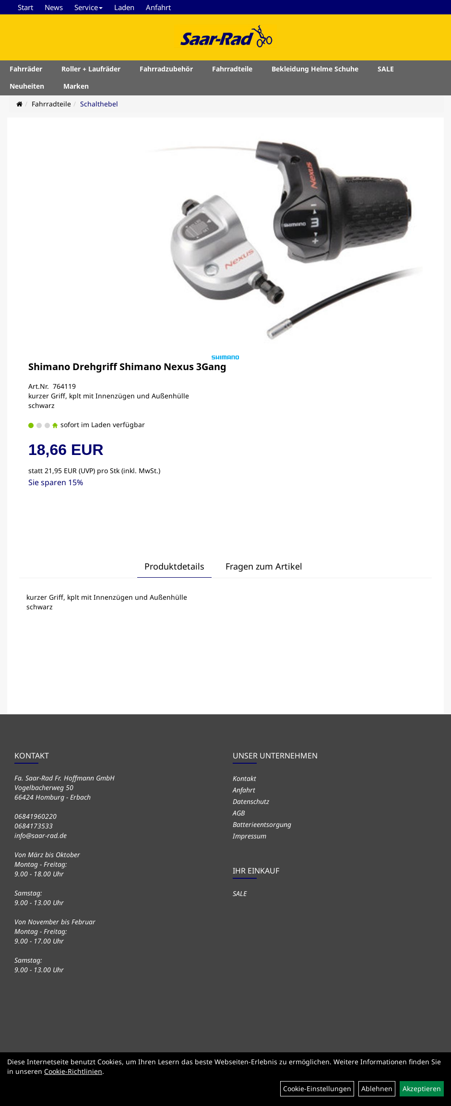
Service (88, 7)
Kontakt (244, 778)
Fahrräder (26, 68)
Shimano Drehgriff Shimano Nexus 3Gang (127, 366)
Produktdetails (174, 566)
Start (25, 7)
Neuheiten (27, 86)
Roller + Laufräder (90, 68)
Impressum (249, 835)
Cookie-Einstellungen (317, 1088)
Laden (124, 7)
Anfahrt (158, 7)
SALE (386, 68)
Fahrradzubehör (166, 68)
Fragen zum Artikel (264, 566)
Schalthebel (99, 103)
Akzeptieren (422, 1088)
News (54, 7)
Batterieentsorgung (262, 824)
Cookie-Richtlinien (73, 1071)
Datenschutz (251, 801)
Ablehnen (376, 1088)
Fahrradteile (232, 68)
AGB (239, 812)
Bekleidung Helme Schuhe (315, 68)
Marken (76, 86)
